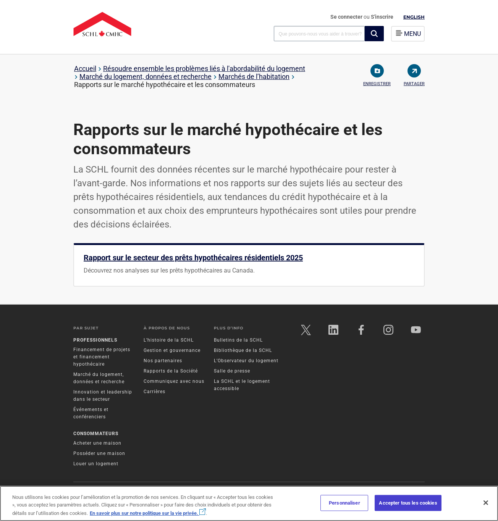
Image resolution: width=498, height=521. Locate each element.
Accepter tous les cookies (408, 503)
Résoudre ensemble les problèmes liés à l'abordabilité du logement (204, 69)
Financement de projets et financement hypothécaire (101, 358)
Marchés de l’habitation (253, 77)
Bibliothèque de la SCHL (243, 351)
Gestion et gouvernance (172, 351)
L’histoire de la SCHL (169, 341)
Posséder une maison (99, 454)
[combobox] (319, 33)
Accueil (85, 69)
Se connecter (347, 17)
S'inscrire (382, 17)
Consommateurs (95, 434)
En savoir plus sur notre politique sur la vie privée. (148, 513)
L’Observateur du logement (246, 362)
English (414, 17)
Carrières (154, 392)
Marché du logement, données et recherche (145, 77)
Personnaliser (344, 503)
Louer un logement (95, 464)
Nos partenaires (163, 362)
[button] (374, 33)
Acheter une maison (97, 444)
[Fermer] (485, 502)
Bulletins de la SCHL (238, 341)
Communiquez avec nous (174, 382)
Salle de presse (232, 372)
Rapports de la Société (171, 372)
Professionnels (95, 341)
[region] (249, 503)
